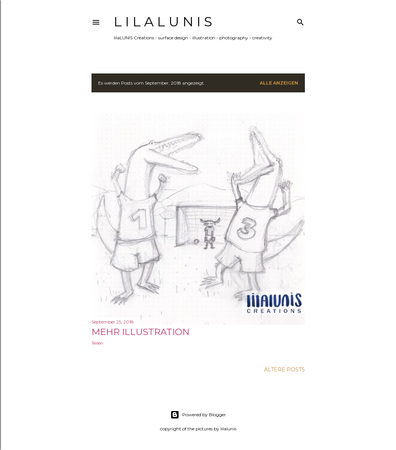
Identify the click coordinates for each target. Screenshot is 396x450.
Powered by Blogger (198, 414)
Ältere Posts (284, 369)
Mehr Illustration (140, 331)
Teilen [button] (97, 343)
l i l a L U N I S (163, 21)
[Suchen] (300, 20)
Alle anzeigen (279, 83)
